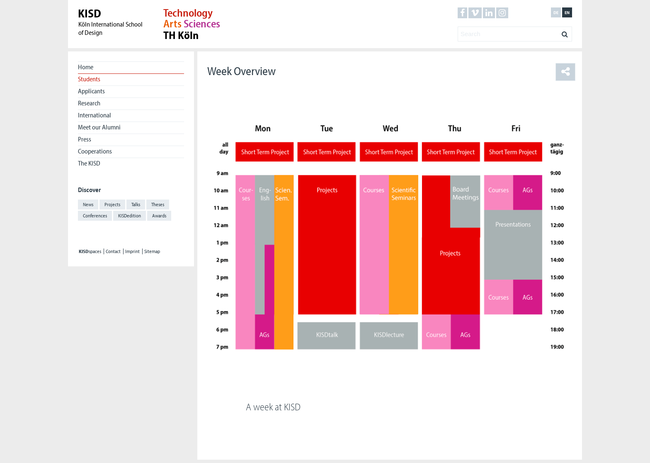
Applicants (91, 91)
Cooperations (95, 151)
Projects (112, 204)
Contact (113, 251)
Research (89, 103)
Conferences (95, 215)
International (94, 115)
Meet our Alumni (99, 127)
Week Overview (241, 70)
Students (89, 79)
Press (84, 139)
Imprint (132, 251)
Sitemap (152, 251)
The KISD (89, 163)
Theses (157, 204)
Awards (159, 215)
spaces (90, 251)
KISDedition (129, 215)
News (88, 204)
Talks (135, 204)
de (555, 12)
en (567, 12)
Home (85, 67)
